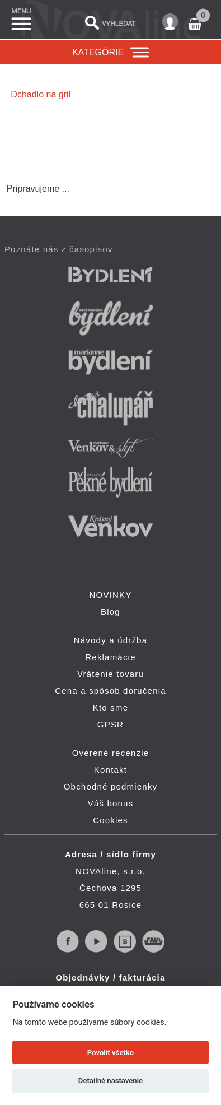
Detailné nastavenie (110, 1080)
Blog (110, 611)
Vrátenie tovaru (110, 674)
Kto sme (110, 707)
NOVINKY (111, 595)
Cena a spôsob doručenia (110, 690)
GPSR (110, 724)
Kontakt (110, 769)
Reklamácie (110, 657)
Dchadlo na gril (40, 94)
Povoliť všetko (110, 1052)
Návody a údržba (110, 640)
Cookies (110, 820)
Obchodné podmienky (111, 786)
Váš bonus (111, 803)
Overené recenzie (110, 753)
